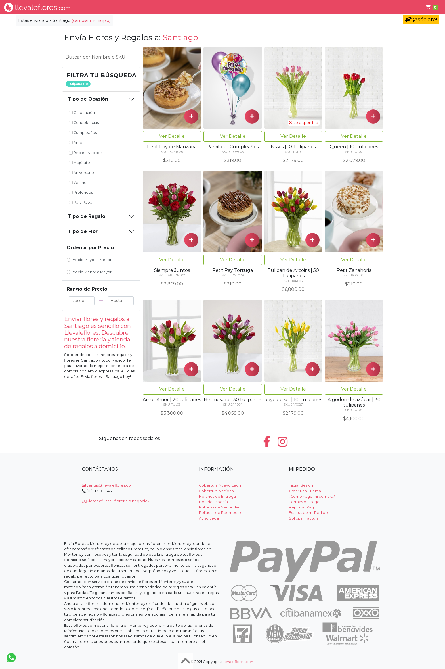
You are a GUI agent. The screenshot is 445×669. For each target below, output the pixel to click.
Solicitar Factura (304, 518)
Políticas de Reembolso (221, 512)
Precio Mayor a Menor (89, 260)
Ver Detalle (172, 136)
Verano (78, 182)
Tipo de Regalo (86, 216)
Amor (76, 142)
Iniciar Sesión (301, 485)
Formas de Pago (304, 502)
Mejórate (79, 163)
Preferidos (81, 192)
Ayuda (342, 7)
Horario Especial (214, 502)
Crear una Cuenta (305, 491)
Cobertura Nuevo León (220, 485)
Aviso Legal (209, 518)
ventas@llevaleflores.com (108, 485)
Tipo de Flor (163, 7)
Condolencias (272, 7)
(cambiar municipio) (91, 20)
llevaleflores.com (239, 662)
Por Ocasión (202, 7)
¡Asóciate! (421, 19)
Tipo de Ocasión (88, 99)
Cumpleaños (83, 132)
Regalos (237, 7)
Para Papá (311, 7)
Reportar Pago (302, 507)
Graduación (82, 113)
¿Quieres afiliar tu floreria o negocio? (116, 501)
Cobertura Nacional (217, 491)
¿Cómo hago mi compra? (312, 496)
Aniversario (81, 172)
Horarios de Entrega (217, 496)
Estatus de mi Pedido (308, 512)
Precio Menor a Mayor (89, 272)
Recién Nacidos (85, 153)
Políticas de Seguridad (220, 507)
